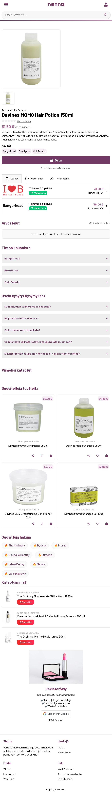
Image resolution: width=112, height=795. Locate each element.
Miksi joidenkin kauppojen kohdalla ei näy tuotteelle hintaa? (42, 353)
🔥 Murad (60, 545)
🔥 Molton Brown (15, 574)
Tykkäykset (64, 752)
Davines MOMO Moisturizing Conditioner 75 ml (28, 515)
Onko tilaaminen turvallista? (22, 330)
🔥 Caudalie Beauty (17, 555)
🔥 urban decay (14, 564)
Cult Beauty (39, 151)
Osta (56, 160)
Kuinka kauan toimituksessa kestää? (27, 306)
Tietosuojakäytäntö (70, 774)
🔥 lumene (45, 555)
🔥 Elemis (39, 564)
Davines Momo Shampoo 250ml (84, 445)
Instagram (9, 774)
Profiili (61, 747)
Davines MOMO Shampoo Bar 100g (83, 513)
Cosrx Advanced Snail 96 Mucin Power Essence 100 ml (51, 616)
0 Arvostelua (24, 121)
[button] (56, 713)
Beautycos (24, 151)
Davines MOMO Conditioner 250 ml (28, 445)
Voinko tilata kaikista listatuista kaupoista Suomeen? (38, 342)
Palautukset (65, 779)
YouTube (8, 779)
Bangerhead (9, 151)
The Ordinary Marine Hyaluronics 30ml (41, 636)
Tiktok (7, 769)
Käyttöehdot (56, 720)
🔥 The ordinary (15, 545)
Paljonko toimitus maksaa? (21, 318)
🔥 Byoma (39, 545)
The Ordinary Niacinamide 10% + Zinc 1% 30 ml (45, 596)
